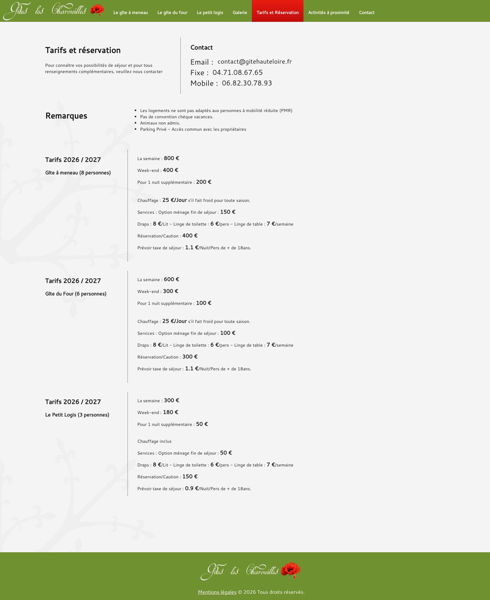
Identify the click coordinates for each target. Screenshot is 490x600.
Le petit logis (210, 12)
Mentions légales (217, 591)
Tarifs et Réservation (278, 12)
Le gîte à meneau (130, 12)
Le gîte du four (172, 12)
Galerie (239, 12)
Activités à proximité (328, 12)
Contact (366, 12)
